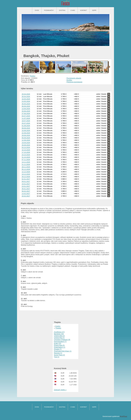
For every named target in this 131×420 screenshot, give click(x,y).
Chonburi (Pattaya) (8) (62, 340)
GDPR (94, 10)
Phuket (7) (58, 349)
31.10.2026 (26, 157)
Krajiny (57, 326)
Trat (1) (56, 357)
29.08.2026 (26, 135)
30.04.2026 (26, 96)
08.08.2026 (26, 128)
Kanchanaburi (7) (60, 341)
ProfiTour (123, 416)
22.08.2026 (26, 133)
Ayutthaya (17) (59, 332)
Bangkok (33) (59, 334)
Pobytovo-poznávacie (74, 82)
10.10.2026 (26, 150)
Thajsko (32, 76)
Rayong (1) (58, 353)
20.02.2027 (26, 196)
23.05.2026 (26, 101)
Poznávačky (49, 10)
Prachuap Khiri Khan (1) (63, 351)
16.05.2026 (26, 99)
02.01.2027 (26, 179)
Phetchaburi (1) (59, 347)
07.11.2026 (26, 160)
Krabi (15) (57, 343)
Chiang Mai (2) (59, 336)
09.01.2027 (26, 181)
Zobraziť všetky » (60, 390)
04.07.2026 (26, 116)
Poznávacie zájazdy (74, 78)
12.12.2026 (26, 172)
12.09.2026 (26, 140)
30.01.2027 (26, 189)
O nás (72, 10)
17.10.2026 (26, 152)
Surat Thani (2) (59, 355)
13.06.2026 (26, 109)
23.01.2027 (26, 186)
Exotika (62, 10)
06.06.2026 (26, 106)
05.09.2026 (26, 138)
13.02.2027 (26, 194)
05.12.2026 (26, 169)
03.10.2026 (26, 147)
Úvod (37, 10)
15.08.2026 (26, 130)
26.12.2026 (26, 177)
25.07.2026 (26, 123)
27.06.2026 (26, 113)
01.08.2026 (26, 126)
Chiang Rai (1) (59, 338)
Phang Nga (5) (59, 345)
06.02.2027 (26, 191)
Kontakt (83, 10)
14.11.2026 (26, 162)
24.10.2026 (26, 155)
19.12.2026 (26, 174)
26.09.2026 (26, 145)
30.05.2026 (26, 104)
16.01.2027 (26, 184)
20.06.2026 (26, 111)
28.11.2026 (26, 167)
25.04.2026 (26, 94)
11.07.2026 (26, 118)
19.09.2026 (26, 143)
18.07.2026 (26, 121)
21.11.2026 (26, 164)
